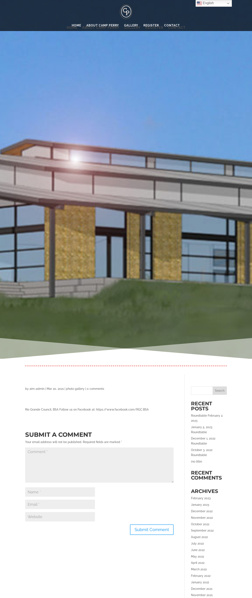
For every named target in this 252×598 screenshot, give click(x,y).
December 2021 (201, 588)
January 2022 (200, 582)
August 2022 (199, 537)
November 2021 (202, 595)
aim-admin (37, 388)
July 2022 (197, 543)
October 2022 (200, 524)
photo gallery (75, 388)
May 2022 (197, 556)
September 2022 (202, 530)
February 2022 (200, 575)
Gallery (131, 25)
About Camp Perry (102, 25)
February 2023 (201, 498)
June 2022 (198, 550)
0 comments (95, 388)
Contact (172, 25)
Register (151, 25)
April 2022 (197, 562)
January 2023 (200, 504)
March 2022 (199, 569)
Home (76, 25)
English (205, 3)
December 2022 (202, 511)
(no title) (196, 461)
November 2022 (202, 517)
